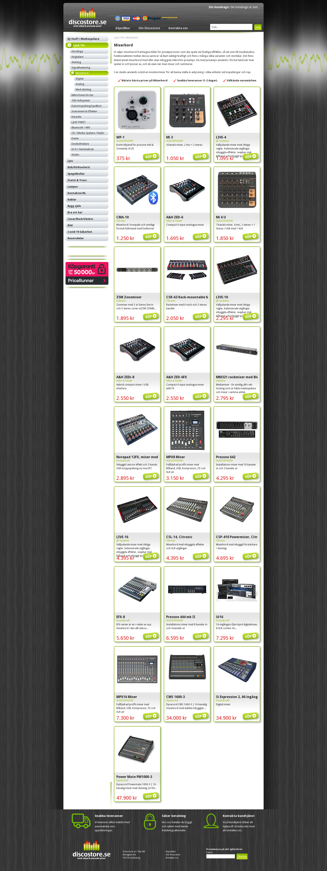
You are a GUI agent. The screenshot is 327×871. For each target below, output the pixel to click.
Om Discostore (149, 28)
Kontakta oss (178, 28)
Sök (257, 27)
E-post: (209, 852)
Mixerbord (132, 37)
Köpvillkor (123, 28)
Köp (151, 153)
